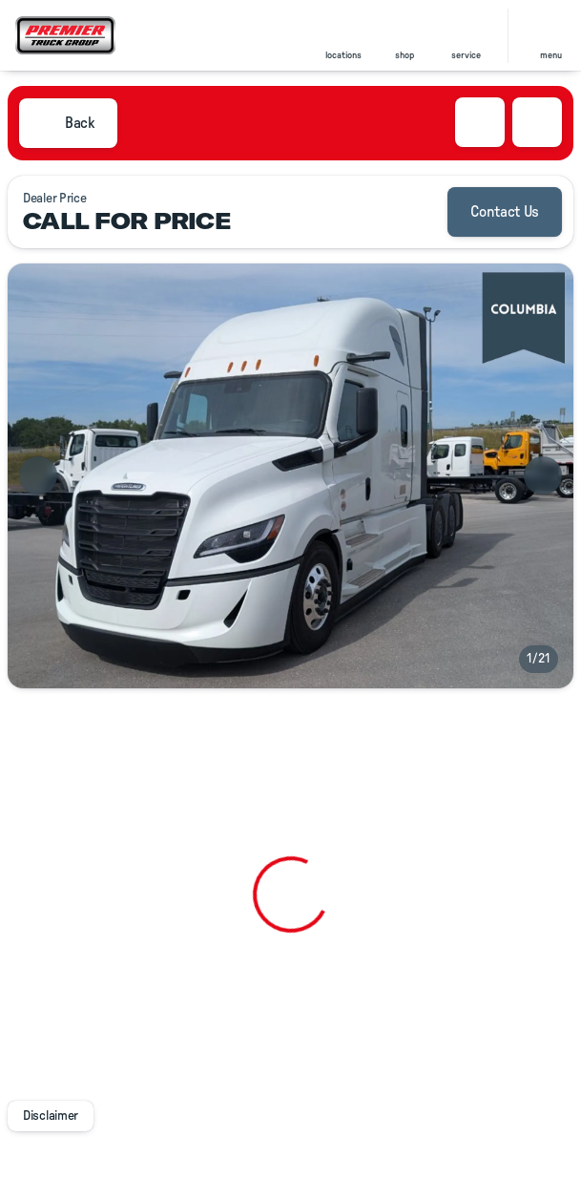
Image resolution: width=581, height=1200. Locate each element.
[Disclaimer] (50, 1116)
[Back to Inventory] (68, 123)
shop (404, 55)
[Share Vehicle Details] (537, 122)
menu (551, 55)
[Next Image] (543, 475)
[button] (343, 36)
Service (466, 55)
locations (343, 55)
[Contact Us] (504, 212)
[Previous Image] (38, 475)
